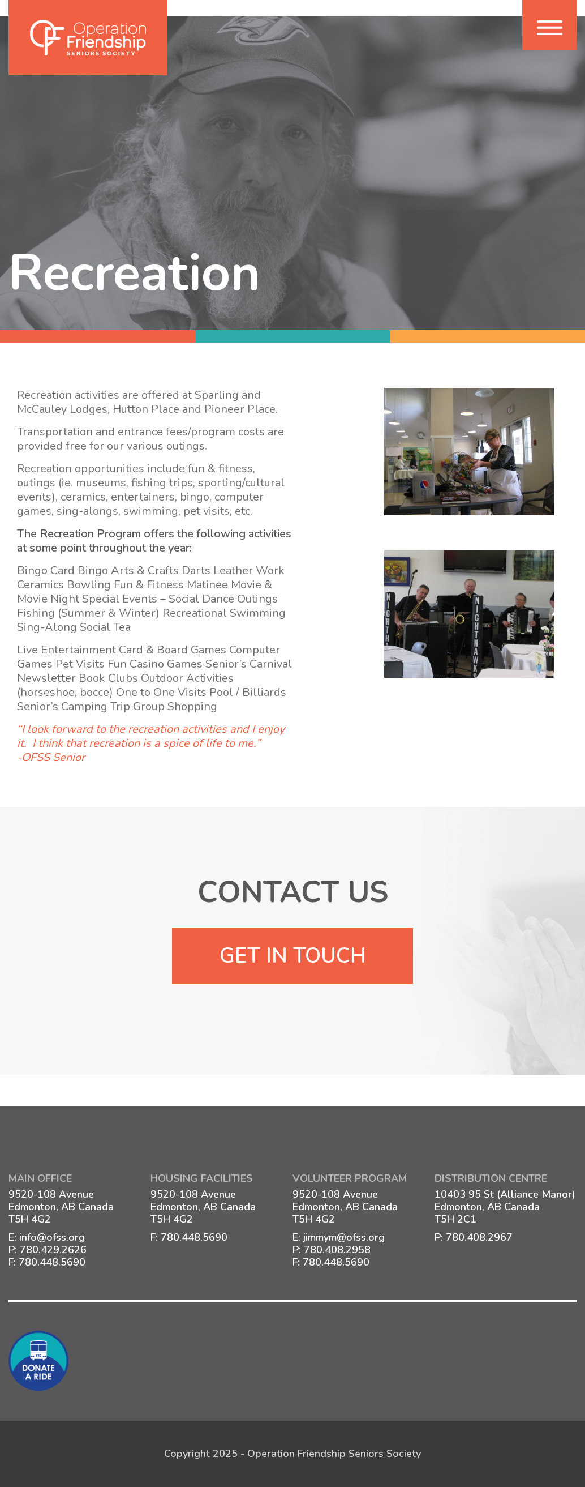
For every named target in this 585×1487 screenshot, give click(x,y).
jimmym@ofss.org (344, 1237)
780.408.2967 (479, 1237)
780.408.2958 (337, 1250)
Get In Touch (293, 956)
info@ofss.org (52, 1237)
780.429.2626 (53, 1250)
